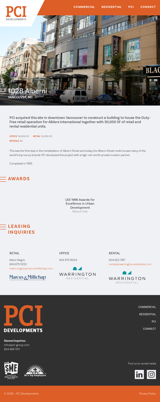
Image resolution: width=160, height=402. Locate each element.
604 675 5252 (18, 264)
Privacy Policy (147, 394)
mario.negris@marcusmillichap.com (31, 268)
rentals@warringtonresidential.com (130, 264)
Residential (112, 7)
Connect (148, 7)
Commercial (84, 7)
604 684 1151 (12, 349)
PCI (131, 7)
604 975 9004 (68, 260)
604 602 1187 (117, 260)
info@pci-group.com (16, 345)
